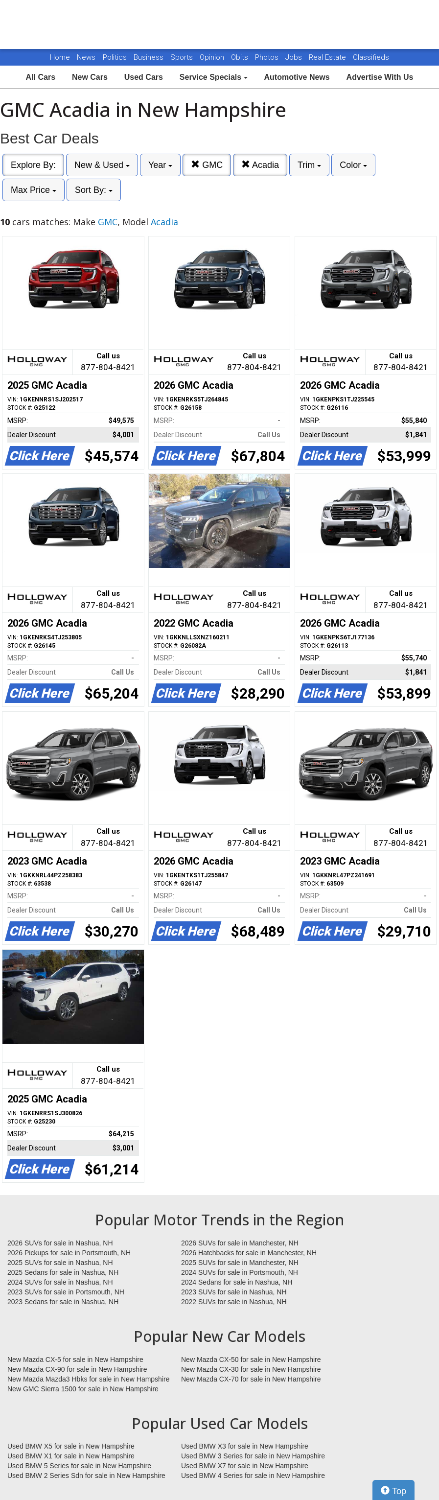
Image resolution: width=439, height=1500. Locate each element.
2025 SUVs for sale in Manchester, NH (240, 1262)
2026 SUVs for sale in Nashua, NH (60, 1243)
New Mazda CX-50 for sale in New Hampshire (251, 1359)
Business (149, 57)
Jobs (294, 57)
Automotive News (296, 77)
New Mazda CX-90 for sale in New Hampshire (77, 1369)
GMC (207, 165)
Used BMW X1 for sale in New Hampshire (71, 1456)
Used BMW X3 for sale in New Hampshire (244, 1446)
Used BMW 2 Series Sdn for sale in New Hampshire (86, 1475)
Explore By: (33, 165)
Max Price (33, 190)
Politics (115, 57)
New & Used (102, 165)
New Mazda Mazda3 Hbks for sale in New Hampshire (88, 1379)
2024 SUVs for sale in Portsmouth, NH (239, 1272)
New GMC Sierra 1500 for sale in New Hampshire (83, 1389)
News (86, 57)
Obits (240, 57)
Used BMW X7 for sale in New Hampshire (244, 1466)
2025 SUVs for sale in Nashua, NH (60, 1262)
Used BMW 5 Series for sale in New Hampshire (79, 1466)
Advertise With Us (380, 77)
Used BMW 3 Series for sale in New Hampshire (253, 1456)
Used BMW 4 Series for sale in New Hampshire (253, 1475)
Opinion (213, 57)
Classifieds (371, 57)
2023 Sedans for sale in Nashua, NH (62, 1302)
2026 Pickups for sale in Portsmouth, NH (69, 1253)
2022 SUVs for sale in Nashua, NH (234, 1302)
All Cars (40, 77)
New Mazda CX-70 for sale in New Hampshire (251, 1379)
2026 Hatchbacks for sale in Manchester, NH (249, 1253)
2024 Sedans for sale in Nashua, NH (236, 1282)
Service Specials (214, 77)
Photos (267, 57)
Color (353, 165)
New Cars (90, 77)
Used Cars (143, 77)
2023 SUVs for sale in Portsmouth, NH (65, 1292)
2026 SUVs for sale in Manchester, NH (240, 1243)
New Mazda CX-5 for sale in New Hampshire (75, 1359)
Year (160, 165)
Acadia (260, 165)
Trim (309, 165)
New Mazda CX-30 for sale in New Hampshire (251, 1369)
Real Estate (328, 57)
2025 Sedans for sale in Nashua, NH (62, 1272)
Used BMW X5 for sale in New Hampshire (71, 1446)
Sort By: (94, 190)
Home (60, 57)
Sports (182, 57)
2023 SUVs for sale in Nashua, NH (234, 1292)
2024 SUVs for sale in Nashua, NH (60, 1282)
